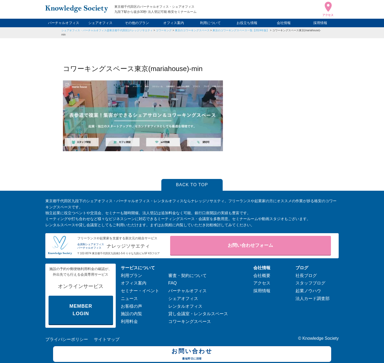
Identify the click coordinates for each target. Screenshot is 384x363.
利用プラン (131, 275)
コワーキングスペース (189, 321)
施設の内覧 (131, 313)
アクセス (261, 283)
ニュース (129, 298)
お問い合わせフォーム (250, 245)
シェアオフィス (100, 23)
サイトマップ (106, 339)
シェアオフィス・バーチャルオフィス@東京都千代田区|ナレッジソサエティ (107, 30)
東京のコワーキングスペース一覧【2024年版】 (241, 30)
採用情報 (320, 23)
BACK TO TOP (192, 184)
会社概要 (261, 275)
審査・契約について (187, 275)
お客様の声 (131, 306)
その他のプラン (137, 23)
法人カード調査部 (312, 298)
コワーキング (164, 30)
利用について (210, 23)
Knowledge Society (320, 338)
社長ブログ (306, 275)
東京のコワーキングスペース (192, 30)
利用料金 (129, 321)
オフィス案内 (173, 23)
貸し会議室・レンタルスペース (198, 313)
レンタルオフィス (185, 306)
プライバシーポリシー (66, 339)
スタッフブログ (310, 283)
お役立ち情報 (247, 23)
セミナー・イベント (140, 290)
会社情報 (284, 23)
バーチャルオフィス (63, 23)
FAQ (172, 283)
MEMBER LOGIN (80, 310)
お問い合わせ (192, 355)
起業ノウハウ (308, 290)
